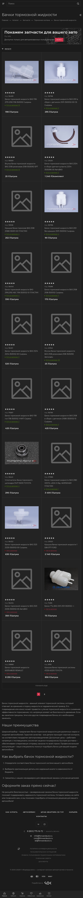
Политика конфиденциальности (43, 849)
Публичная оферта (43, 858)
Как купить (11, 812)
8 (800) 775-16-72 (35, 831)
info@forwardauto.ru (43, 836)
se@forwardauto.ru (43, 841)
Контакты (41, 816)
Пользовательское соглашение (43, 852)
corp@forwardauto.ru (43, 838)
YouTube (44, 824)
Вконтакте (38, 824)
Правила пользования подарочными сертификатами (43, 855)
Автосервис (29, 812)
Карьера (73, 812)
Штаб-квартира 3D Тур (52, 812)
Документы (43, 861)
